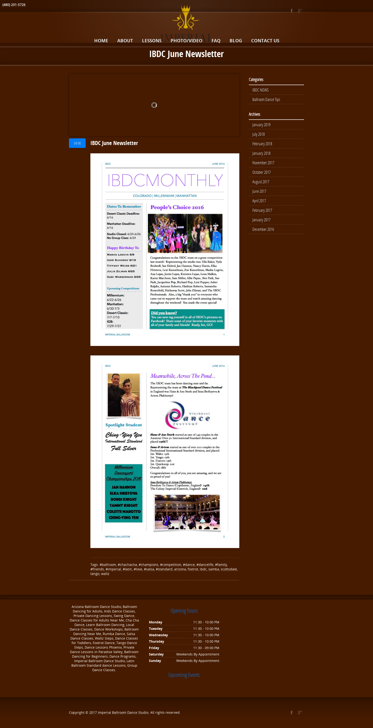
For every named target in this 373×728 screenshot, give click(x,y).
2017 (93, 712)
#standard (164, 569)
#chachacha (127, 564)
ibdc (203, 569)
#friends (97, 569)
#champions (148, 564)
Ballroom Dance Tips (266, 99)
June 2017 (259, 191)
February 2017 (262, 210)
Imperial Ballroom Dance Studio (123, 712)
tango (94, 573)
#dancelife (204, 564)
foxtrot (193, 569)
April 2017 (259, 201)
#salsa (149, 569)
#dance (189, 564)
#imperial (113, 569)
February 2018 (262, 143)
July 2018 (258, 134)
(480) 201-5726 (13, 4)
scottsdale (229, 569)
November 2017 (263, 162)
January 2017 (261, 220)
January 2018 (261, 153)
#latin (127, 569)
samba (213, 569)
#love (138, 569)
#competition (170, 564)
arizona (180, 569)
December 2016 (263, 229)
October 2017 (261, 172)
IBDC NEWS (260, 90)
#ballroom (108, 564)
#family (221, 564)
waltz (105, 573)
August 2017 (260, 181)
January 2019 (261, 124)
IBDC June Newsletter (114, 143)
